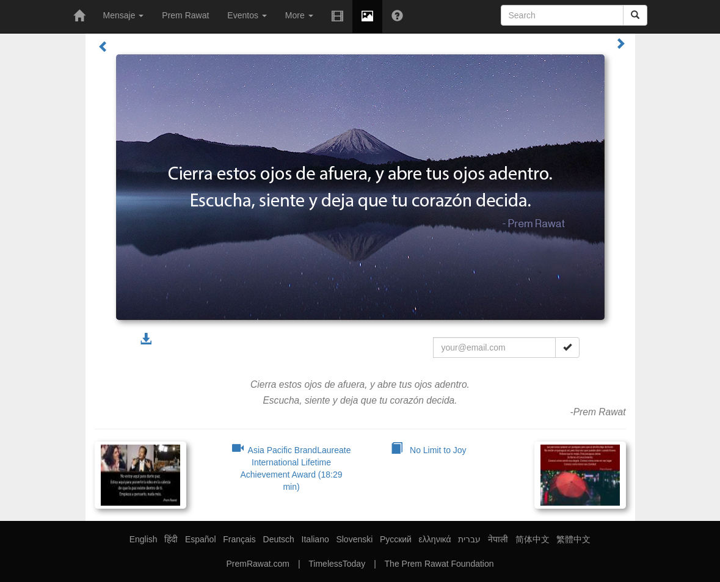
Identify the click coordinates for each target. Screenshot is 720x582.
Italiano (315, 539)
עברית (469, 539)
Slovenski (354, 539)
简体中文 (532, 539)
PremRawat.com (257, 564)
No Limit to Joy (428, 450)
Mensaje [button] (123, 15)
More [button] (299, 15)
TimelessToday (336, 564)
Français (239, 539)
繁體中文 (573, 539)
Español (200, 539)
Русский (396, 539)
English (143, 539)
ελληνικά (435, 539)
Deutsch (278, 539)
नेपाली (498, 539)
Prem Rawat (185, 15)
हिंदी (171, 539)
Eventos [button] (246, 15)
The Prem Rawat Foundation (439, 564)
